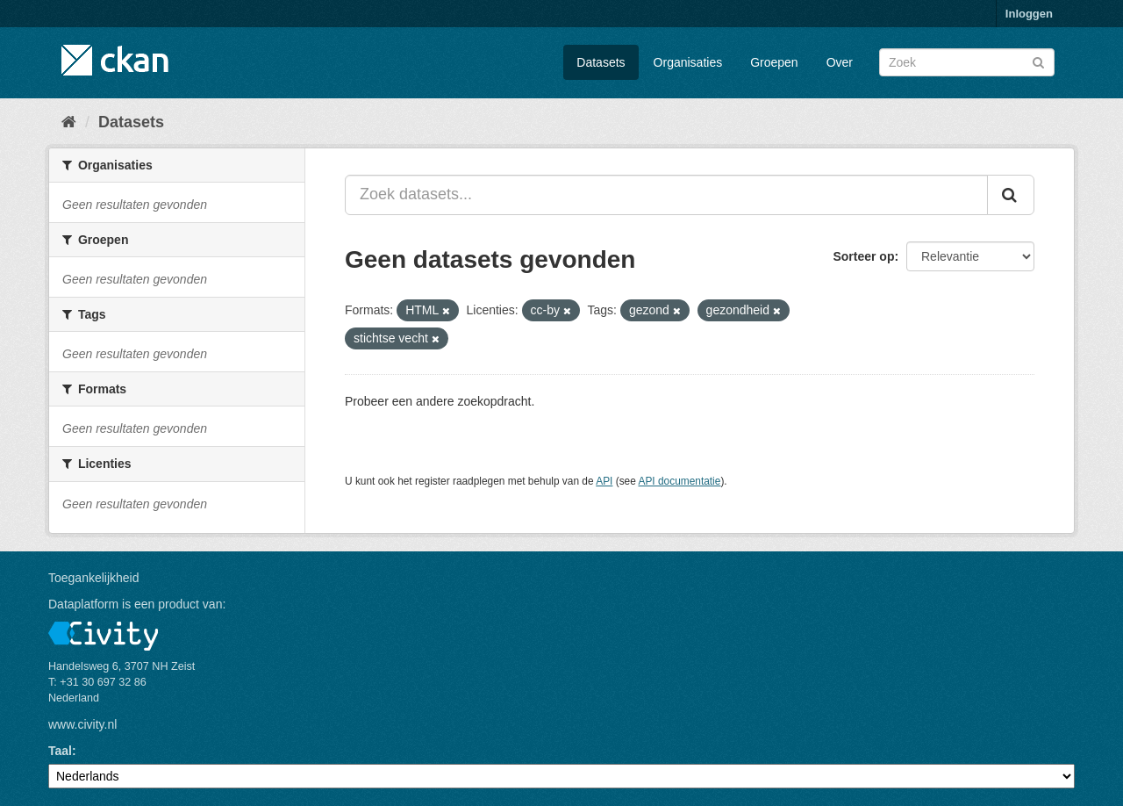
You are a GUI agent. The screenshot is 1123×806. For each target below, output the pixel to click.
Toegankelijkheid (93, 578)
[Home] (68, 122)
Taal (60, 751)
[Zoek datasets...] (666, 195)
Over (839, 62)
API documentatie (680, 481)
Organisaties (688, 62)
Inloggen (1029, 13)
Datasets (600, 62)
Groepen (774, 62)
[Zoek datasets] (967, 62)
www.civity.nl (82, 724)
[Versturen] (1038, 61)
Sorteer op (863, 256)
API (604, 481)
